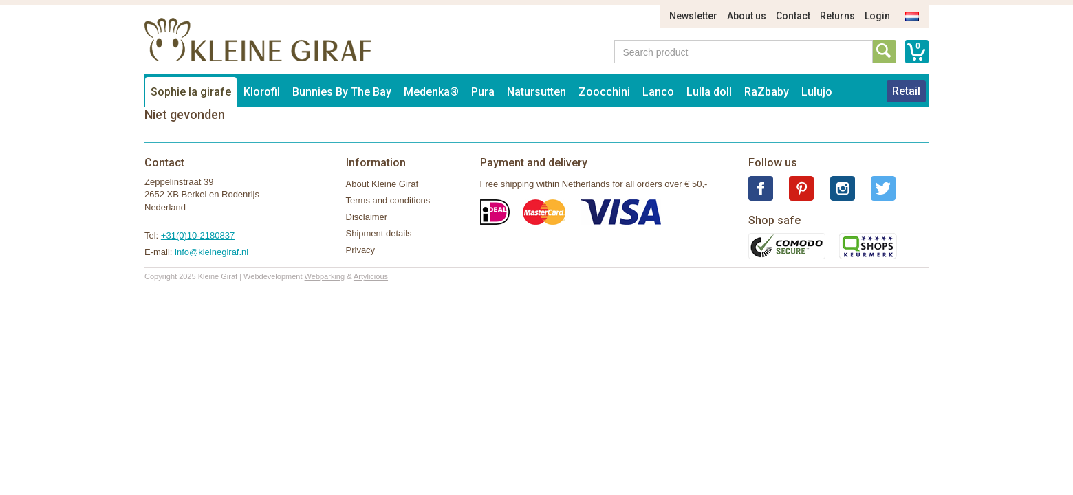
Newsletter (693, 15)
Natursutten (536, 91)
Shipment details (379, 233)
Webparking (325, 276)
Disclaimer (367, 217)
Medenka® (431, 91)
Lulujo (816, 91)
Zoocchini (604, 91)
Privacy (361, 250)
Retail (906, 91)
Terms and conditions (388, 200)
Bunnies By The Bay (341, 91)
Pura (483, 91)
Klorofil (261, 91)
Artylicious (371, 276)
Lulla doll (709, 91)
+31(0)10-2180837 (198, 235)
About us (746, 15)
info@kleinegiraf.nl (211, 252)
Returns (837, 15)
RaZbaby (766, 91)
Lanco (658, 91)
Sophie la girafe (191, 91)
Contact (793, 15)
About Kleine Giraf (382, 184)
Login (877, 15)
